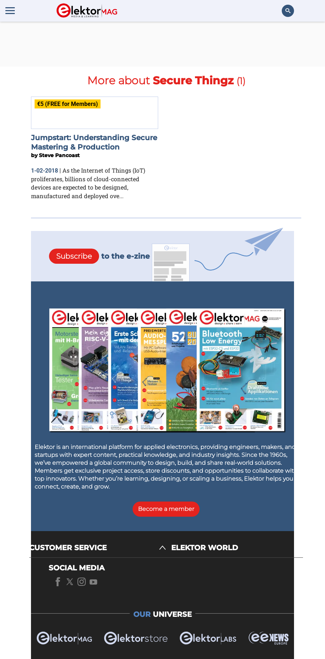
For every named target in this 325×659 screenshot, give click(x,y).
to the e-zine (99, 256)
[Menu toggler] (10, 10)
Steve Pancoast (59, 155)
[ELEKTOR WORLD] (237, 548)
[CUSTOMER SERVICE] (97, 548)
